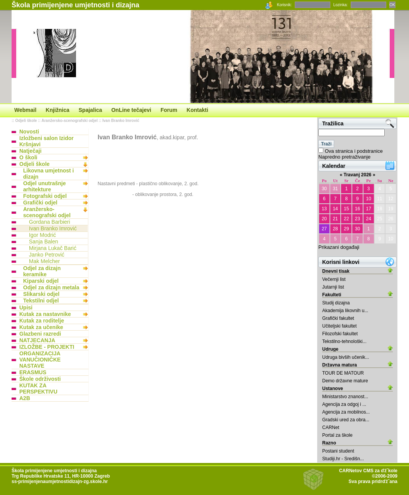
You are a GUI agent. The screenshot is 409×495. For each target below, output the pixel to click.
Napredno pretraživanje (344, 157)
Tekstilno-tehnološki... (344, 341)
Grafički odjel (40, 202)
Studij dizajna (336, 303)
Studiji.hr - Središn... (343, 458)
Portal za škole (337, 435)
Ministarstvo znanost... (345, 396)
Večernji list (334, 279)
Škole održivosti (40, 379)
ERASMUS (32, 372)
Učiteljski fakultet (339, 326)
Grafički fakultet (338, 318)
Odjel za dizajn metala (51, 287)
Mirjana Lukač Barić (52, 248)
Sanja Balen (43, 241)
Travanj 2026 (357, 174)
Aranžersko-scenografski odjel (69, 120)
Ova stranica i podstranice (354, 151)
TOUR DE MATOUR (343, 373)
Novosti (29, 131)
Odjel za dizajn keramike (42, 271)
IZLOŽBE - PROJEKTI (46, 347)
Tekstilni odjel (41, 300)
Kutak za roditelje (41, 321)
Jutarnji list (333, 287)
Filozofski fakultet (340, 333)
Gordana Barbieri (49, 222)
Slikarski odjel (41, 294)
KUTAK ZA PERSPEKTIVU (38, 388)
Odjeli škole (26, 120)
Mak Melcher (44, 261)
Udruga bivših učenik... (345, 357)
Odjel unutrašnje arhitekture (44, 186)
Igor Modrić (42, 235)
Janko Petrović (46, 255)
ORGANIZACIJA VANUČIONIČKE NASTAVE (40, 359)
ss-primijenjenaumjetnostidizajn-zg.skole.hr (60, 481)
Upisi (25, 307)
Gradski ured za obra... (345, 419)
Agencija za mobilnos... (346, 412)
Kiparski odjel (41, 281)
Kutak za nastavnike (45, 314)
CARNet (330, 427)
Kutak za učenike (41, 327)
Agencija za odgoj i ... (344, 404)
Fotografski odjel (45, 196)
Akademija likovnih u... (345, 310)
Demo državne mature (345, 380)
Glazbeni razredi (40, 334)
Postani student (338, 451)
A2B (24, 398)
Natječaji (30, 151)
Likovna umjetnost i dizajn (48, 173)
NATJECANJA (37, 340)
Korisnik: (284, 5)
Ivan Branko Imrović (120, 120)
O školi (28, 157)
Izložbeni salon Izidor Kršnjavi (46, 141)
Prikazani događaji (338, 247)
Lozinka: (340, 5)
